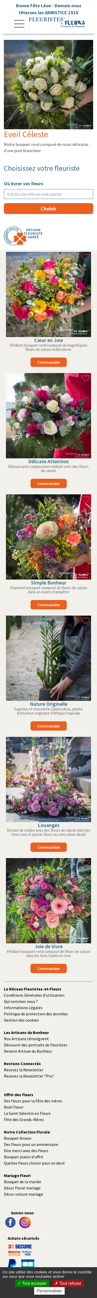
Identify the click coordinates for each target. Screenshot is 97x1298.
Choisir (49, 208)
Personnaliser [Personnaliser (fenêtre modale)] (49, 1291)
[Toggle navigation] (19, 24)
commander (48, 362)
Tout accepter (32, 1283)
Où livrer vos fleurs (23, 184)
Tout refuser (68, 1283)
